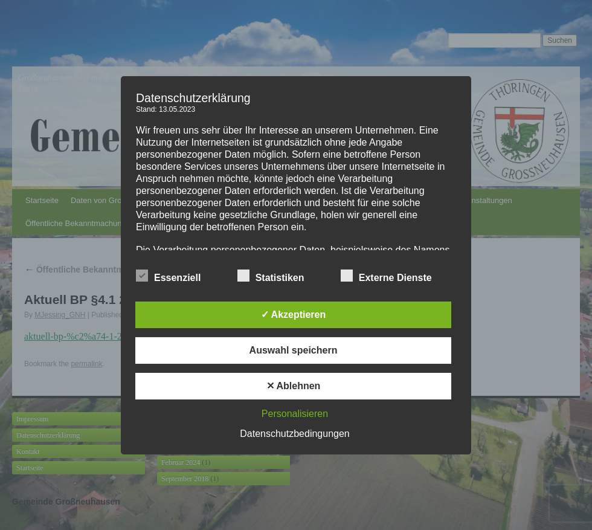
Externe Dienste (386, 276)
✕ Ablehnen (293, 386)
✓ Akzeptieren (293, 314)
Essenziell (168, 276)
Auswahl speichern (293, 350)
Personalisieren (295, 414)
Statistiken (270, 276)
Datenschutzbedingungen (294, 433)
